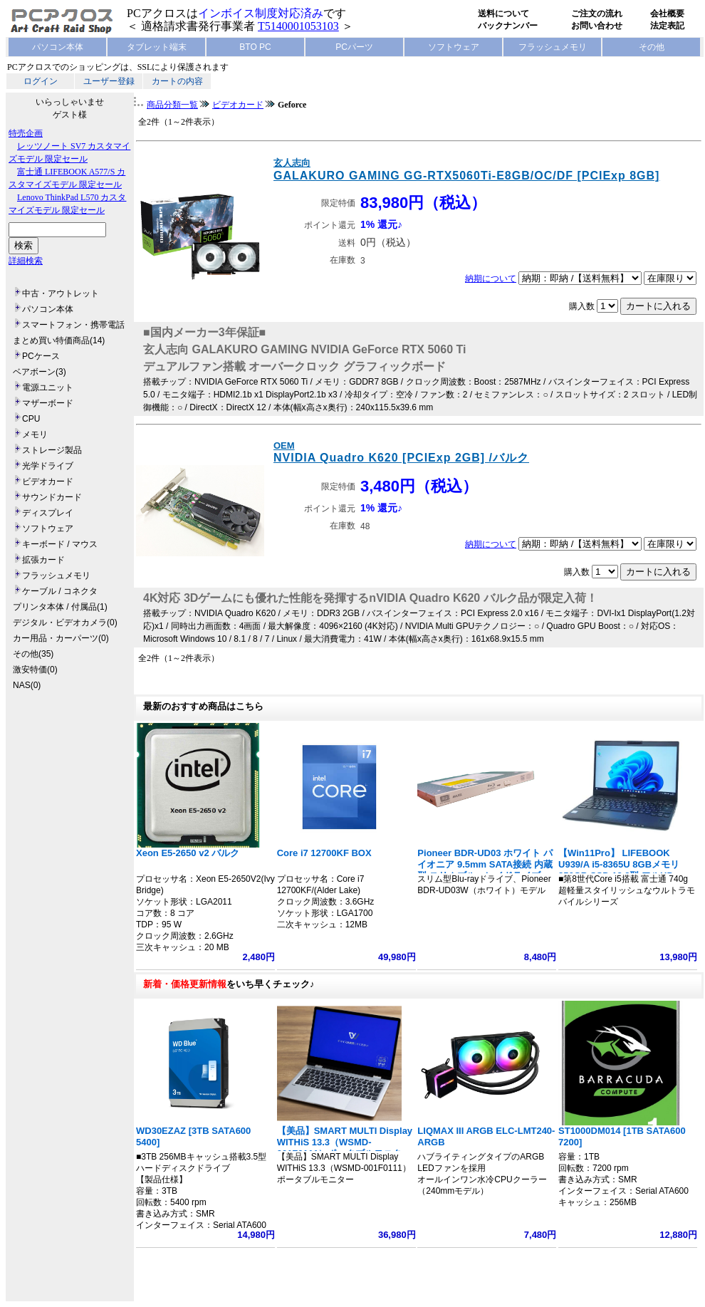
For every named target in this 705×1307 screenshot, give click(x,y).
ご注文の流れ (596, 14)
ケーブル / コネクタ (60, 591)
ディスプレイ (47, 513)
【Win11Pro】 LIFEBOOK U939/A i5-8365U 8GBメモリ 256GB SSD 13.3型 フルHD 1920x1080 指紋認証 (618, 870)
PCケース (41, 356)
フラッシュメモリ (552, 47)
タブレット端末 (157, 47)
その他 (651, 47)
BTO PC (255, 47)
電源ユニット (47, 387)
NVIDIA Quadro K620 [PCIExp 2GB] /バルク (401, 458)
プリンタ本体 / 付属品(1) (60, 607)
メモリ (35, 434)
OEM (284, 445)
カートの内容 (177, 81)
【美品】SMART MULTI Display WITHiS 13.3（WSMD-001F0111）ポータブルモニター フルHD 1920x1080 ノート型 (344, 1147)
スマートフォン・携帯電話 (73, 325)
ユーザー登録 (109, 81)
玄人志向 (291, 162)
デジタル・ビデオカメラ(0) (65, 623)
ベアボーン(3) (39, 372)
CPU (31, 419)
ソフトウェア (453, 47)
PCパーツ (354, 47)
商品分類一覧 (172, 105)
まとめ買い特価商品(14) (59, 340)
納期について (490, 278)
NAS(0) (27, 685)
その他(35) (33, 654)
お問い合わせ (596, 26)
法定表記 (667, 26)
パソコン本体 (57, 47)
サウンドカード (52, 497)
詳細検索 (26, 261)
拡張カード (43, 560)
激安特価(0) (35, 670)
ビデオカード (47, 481)
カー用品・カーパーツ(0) (61, 638)
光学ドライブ (47, 466)
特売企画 (26, 133)
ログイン (41, 81)
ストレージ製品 (52, 450)
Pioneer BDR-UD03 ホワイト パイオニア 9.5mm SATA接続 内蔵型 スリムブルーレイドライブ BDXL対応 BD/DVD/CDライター (484, 870)
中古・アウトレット (60, 293)
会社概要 (667, 14)
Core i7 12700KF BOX (324, 853)
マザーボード (47, 403)
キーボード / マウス (60, 544)
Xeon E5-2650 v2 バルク (187, 853)
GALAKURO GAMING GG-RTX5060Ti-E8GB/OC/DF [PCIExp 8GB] (466, 176)
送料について (503, 14)
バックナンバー (508, 26)
